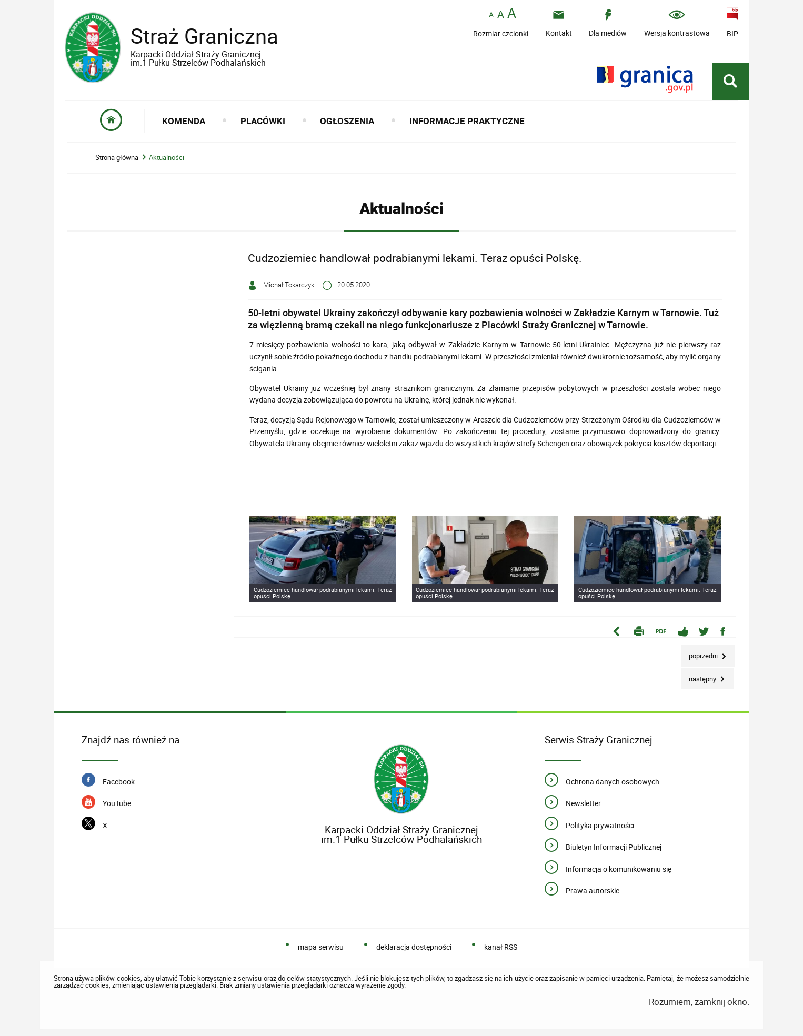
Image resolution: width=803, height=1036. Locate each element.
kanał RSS (500, 947)
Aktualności (166, 157)
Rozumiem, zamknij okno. (699, 1001)
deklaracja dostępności (413, 947)
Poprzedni (700, 652)
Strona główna (116, 157)
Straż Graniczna (196, 43)
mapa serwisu (321, 947)
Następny (699, 675)
